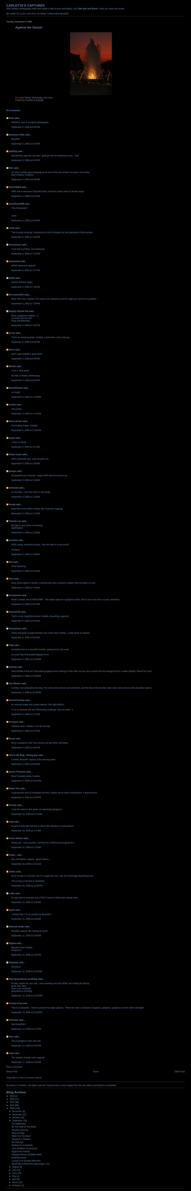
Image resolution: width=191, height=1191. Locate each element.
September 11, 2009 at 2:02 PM (26, 955)
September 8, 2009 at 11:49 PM (26, 413)
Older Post (180, 1071)
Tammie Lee (15, 521)
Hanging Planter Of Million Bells (27, 1154)
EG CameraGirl (16, 294)
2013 (12, 1096)
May (14, 1176)
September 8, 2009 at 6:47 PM (25, 196)
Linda (11, 228)
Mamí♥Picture (16, 388)
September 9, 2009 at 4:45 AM (25, 571)
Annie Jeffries (16, 838)
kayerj (12, 438)
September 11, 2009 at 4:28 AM (26, 919)
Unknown (13, 488)
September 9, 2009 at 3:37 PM (25, 731)
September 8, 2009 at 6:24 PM (25, 144)
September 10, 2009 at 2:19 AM (26, 847)
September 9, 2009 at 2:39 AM (25, 554)
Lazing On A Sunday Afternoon (26, 1161)
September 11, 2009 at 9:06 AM (26, 935)
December (17, 1111)
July (14, 1170)
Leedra (12, 404)
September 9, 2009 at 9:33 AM (25, 621)
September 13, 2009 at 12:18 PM (26, 1012)
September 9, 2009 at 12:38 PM (26, 692)
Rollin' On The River (21, 1136)
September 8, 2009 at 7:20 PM (25, 237)
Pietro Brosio (15, 421)
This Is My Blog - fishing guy (23, 755)
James (12, 871)
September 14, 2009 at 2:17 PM (26, 1029)
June (14, 1173)
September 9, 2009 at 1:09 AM (25, 463)
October (16, 1117)
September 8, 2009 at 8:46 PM (25, 380)
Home (96, 1071)
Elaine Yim (14, 788)
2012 (12, 1099)
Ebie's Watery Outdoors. (22, 175)
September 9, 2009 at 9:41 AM (25, 637)
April (14, 1179)
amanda (13, 667)
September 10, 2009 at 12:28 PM (26, 886)
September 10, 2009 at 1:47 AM (26, 830)
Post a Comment (14, 1067)
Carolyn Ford (15, 1003)
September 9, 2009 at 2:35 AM (25, 532)
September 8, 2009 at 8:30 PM (25, 342)
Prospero (13, 722)
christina (13, 540)
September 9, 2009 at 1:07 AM (25, 447)
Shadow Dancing (20, 1130)
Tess (11, 1036)
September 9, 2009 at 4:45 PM (25, 747)
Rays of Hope (18, 1133)
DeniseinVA (14, 612)
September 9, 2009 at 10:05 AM (26, 659)
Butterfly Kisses (19, 1157)
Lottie (11, 893)
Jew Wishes (15, 683)
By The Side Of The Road (24, 1127)
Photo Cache (15, 454)
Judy (11, 1053)
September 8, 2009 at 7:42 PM (25, 325)
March (15, 1182)
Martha (12, 366)
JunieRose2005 (16, 204)
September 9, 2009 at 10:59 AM (26, 676)
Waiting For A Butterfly (22, 1145)
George (12, 805)
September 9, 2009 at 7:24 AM (25, 587)
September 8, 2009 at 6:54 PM (25, 220)
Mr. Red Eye (17, 1142)
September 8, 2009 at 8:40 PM (25, 358)
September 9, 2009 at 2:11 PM (25, 714)
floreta (12, 504)
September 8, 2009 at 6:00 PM (25, 127)
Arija (11, 822)
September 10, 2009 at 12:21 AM (26, 814)
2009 (12, 1108)
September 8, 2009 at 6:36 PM (25, 179)
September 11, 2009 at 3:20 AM (26, 902)
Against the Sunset (20, 1151)
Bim (11, 562)
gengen (12, 471)
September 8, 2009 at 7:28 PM (25, 287)
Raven (12, 738)
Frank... (12, 855)
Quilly (12, 278)
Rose (11, 118)
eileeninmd (14, 261)
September (17, 1120)
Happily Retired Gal (18, 311)
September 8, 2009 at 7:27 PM (25, 270)
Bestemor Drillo (17, 135)
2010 (12, 1105)
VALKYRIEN (15, 187)
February (16, 1185)
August (15, 1167)
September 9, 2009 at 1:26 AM (25, 480)
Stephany (13, 962)
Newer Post (11, 1071)
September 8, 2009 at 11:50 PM (26, 430)
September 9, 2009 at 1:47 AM (25, 513)
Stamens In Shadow (21, 1139)
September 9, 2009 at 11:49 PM (26, 797)
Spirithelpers (17, 528)
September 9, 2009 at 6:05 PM (25, 764)
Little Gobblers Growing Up (24, 1148)
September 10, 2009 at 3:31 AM (26, 864)
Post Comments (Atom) (30, 1077)
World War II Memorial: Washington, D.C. (31, 1164)
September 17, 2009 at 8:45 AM (26, 1062)
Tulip (11, 645)
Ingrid (12, 910)
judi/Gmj (13, 151)
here (50, 97)
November (17, 1114)
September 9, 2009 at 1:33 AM (25, 497)
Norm (11, 349)
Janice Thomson (17, 772)
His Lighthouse (19, 1124)
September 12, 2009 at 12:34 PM (26, 995)
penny (12, 333)
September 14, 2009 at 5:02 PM (26, 1045)
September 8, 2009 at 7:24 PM (25, 253)
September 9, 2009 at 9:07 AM (25, 604)
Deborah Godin (16, 926)
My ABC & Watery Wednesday (25, 375)
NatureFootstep (16, 700)
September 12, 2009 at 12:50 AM (26, 971)
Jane (11, 578)
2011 (12, 1102)
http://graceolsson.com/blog (23, 979)
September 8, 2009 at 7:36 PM (25, 303)
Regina (12, 943)
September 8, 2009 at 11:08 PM (26, 397)
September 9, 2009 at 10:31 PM (26, 781)
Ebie (11, 168)
